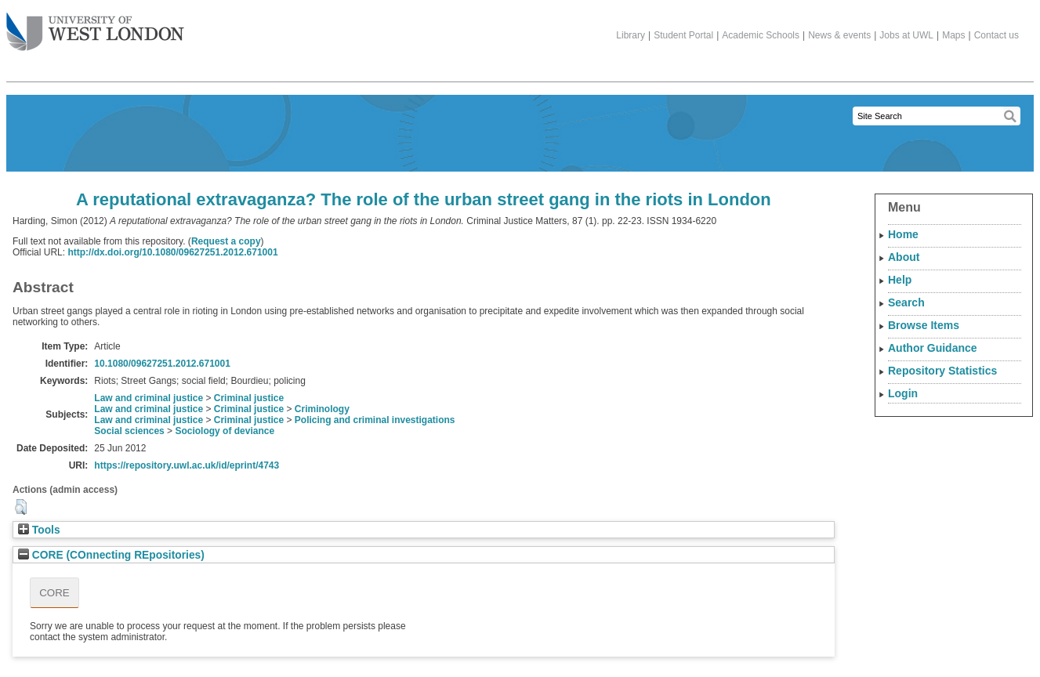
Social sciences (129, 430)
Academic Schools (760, 35)
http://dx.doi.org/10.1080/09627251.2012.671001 (172, 252)
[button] (21, 507)
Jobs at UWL (906, 35)
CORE (54, 593)
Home (903, 234)
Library (630, 35)
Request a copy (226, 241)
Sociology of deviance (224, 430)
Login (903, 393)
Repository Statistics (942, 370)
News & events (839, 35)
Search (906, 302)
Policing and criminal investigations (375, 420)
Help (899, 279)
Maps (953, 35)
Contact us (996, 35)
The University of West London (95, 25)
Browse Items (923, 325)
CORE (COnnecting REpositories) (111, 555)
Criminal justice (249, 398)
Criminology (322, 409)
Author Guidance (932, 348)
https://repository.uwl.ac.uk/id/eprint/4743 (186, 465)
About (903, 257)
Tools (39, 530)
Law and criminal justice (148, 398)
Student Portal (683, 35)
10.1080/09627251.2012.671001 (162, 363)
